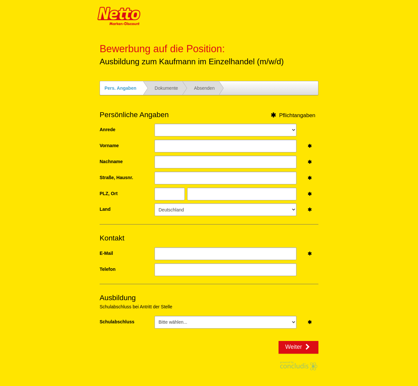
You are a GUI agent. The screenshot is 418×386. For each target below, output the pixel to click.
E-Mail (106, 253)
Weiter (298, 347)
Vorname (109, 145)
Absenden (204, 88)
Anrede (107, 129)
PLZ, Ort (109, 193)
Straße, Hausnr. (116, 177)
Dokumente (166, 88)
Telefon (108, 269)
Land (105, 209)
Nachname (111, 161)
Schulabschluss (117, 321)
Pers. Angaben (120, 88)
